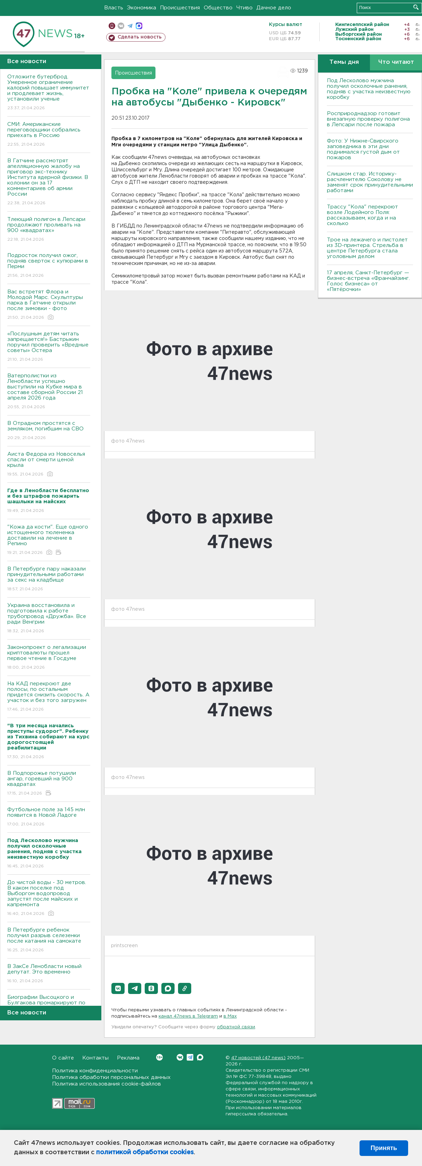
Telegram (190, 1057)
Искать (416, 7)
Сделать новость (140, 37)
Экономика (141, 8)
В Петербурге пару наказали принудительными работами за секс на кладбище (48, 579)
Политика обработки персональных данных (111, 1077)
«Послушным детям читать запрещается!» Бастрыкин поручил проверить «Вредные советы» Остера (48, 347)
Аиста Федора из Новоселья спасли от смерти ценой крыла (48, 464)
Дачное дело (273, 8)
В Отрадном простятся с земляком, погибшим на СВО (48, 431)
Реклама (128, 1058)
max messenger (139, 26)
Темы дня (344, 62)
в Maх (230, 1016)
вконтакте (121, 26)
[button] (118, 988)
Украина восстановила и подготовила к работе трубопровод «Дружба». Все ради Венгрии (48, 618)
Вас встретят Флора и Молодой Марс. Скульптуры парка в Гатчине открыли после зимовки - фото (48, 305)
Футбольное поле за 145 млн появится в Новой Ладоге (48, 817)
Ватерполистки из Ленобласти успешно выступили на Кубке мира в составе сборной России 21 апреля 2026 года (48, 392)
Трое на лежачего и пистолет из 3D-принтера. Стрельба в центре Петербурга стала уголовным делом (367, 248)
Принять (384, 1147)
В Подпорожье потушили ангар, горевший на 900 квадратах (48, 783)
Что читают (396, 62)
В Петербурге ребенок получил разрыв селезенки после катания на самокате (48, 940)
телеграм (130, 26)
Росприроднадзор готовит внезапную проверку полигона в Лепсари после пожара (368, 119)
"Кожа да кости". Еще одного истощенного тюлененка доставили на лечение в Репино (48, 540)
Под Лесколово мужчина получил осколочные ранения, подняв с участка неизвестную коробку (369, 89)
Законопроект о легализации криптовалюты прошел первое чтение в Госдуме (48, 657)
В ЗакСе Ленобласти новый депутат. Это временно (48, 974)
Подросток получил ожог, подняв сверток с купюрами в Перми (48, 265)
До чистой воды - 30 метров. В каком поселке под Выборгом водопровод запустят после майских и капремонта (48, 898)
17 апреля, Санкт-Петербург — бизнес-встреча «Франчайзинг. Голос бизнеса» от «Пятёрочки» (368, 281)
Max (200, 1057)
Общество (218, 8)
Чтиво (244, 8)
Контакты (95, 1058)
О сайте (63, 1058)
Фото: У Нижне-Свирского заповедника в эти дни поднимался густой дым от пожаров (363, 149)
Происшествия (180, 8)
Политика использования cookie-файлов (106, 1084)
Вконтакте (159, 1057)
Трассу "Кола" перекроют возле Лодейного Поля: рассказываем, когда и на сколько (362, 215)
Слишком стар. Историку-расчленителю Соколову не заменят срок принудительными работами (370, 182)
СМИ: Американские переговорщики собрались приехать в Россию (48, 134)
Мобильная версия (112, 26)
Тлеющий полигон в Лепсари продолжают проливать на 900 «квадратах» (48, 229)
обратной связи (236, 1027)
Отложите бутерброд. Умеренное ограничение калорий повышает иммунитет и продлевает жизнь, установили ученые (48, 93)
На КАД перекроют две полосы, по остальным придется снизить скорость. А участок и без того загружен (48, 696)
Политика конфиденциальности (95, 1071)
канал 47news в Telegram (188, 1016)
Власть (113, 8)
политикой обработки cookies (145, 1152)
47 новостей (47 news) (258, 1058)
